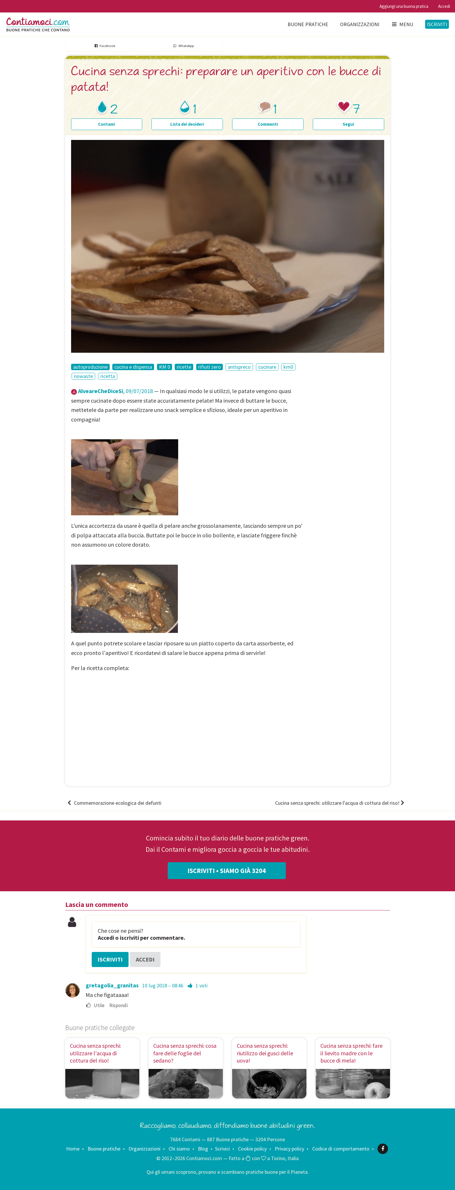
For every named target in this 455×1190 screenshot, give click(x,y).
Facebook (104, 46)
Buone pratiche (308, 24)
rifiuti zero (209, 367)
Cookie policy (252, 1148)
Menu (402, 24)
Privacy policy (289, 1148)
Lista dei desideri (187, 124)
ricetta (107, 376)
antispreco (239, 366)
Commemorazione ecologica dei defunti (114, 803)
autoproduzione (90, 367)
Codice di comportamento (340, 1148)
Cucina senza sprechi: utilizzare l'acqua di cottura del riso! (340, 803)
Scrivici (222, 1148)
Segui (348, 124)
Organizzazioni (359, 24)
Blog (203, 1148)
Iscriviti (437, 24)
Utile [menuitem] (95, 1005)
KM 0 (164, 367)
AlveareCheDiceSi (100, 391)
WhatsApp (183, 46)
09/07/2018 (139, 391)
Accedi (444, 6)
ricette (184, 367)
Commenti (268, 124)
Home (73, 1148)
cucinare (267, 366)
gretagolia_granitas (112, 985)
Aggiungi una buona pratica (404, 6)
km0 (288, 366)
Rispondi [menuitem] (118, 1005)
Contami (106, 124)
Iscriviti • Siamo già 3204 (226, 871)
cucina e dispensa (133, 367)
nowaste (83, 376)
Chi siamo (179, 1148)
